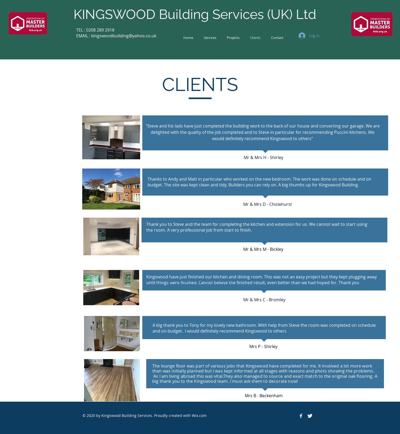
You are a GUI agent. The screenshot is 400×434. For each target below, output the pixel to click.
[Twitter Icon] (310, 416)
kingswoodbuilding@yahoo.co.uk (123, 36)
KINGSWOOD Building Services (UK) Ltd (195, 14)
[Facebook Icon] (301, 416)
